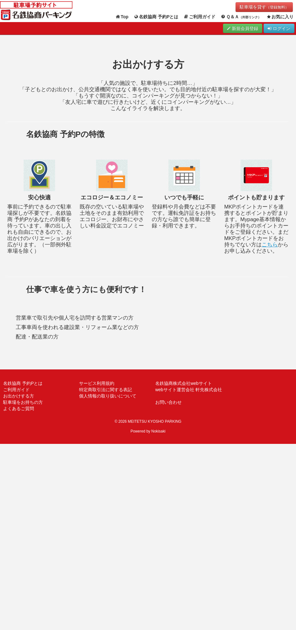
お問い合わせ (168, 402)
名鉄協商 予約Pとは (156, 17)
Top (121, 17)
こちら (270, 245)
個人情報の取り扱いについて (107, 395)
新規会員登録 (242, 28)
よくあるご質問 (18, 408)
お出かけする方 (18, 395)
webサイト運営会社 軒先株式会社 (188, 389)
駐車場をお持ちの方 (23, 402)
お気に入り (280, 17)
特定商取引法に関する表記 (105, 389)
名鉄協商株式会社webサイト (183, 383)
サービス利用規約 (96, 383)
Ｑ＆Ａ (240, 17)
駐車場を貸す (264, 6)
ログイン (279, 28)
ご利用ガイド (200, 17)
